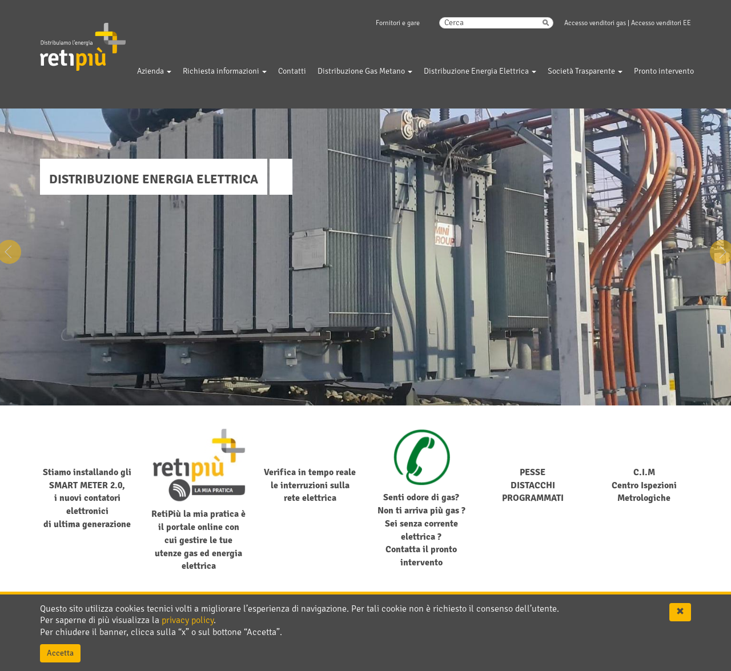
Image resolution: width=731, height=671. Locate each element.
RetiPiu (72, 28)
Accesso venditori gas (595, 23)
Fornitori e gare (398, 23)
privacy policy (188, 620)
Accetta (60, 653)
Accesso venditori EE (661, 23)
